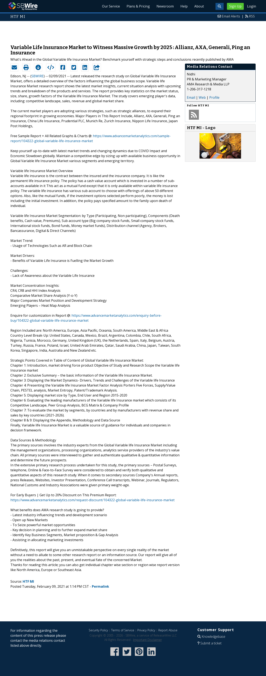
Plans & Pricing (138, 6)
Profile (214, 97)
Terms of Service (122, 630)
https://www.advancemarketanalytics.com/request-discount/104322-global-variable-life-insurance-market (92, 500)
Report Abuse (167, 630)
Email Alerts (231, 16)
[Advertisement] (133, 30)
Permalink (100, 586)
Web (202, 97)
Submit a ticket (211, 643)
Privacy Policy (146, 630)
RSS (252, 16)
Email (191, 97)
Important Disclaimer (147, 640)
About (199, 6)
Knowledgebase (213, 636)
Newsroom (165, 6)
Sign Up (235, 6)
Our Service (111, 6)
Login (251, 6)
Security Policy (98, 630)
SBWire (23, 6)
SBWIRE (37, 76)
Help (184, 6)
